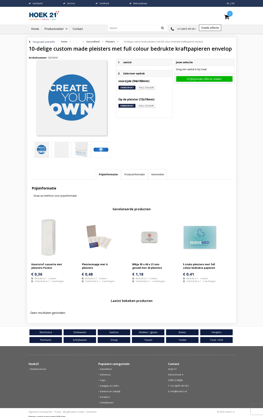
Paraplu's (105, 396)
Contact (78, 29)
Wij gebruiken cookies (74, 411)
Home (35, 29)
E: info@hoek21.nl (177, 391)
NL (228, 3)
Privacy (57, 411)
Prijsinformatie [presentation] (108, 174)
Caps (102, 380)
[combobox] (134, 28)
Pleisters (110, 42)
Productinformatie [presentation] (134, 174)
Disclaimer (91, 411)
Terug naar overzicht (44, 41)
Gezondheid (93, 42)
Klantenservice (38, 369)
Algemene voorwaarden (40, 411)
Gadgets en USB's (109, 385)
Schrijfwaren (106, 402)
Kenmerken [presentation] (157, 174)
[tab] (108, 174)
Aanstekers (106, 369)
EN (233, 3)
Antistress (105, 374)
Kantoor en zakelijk (110, 391)
